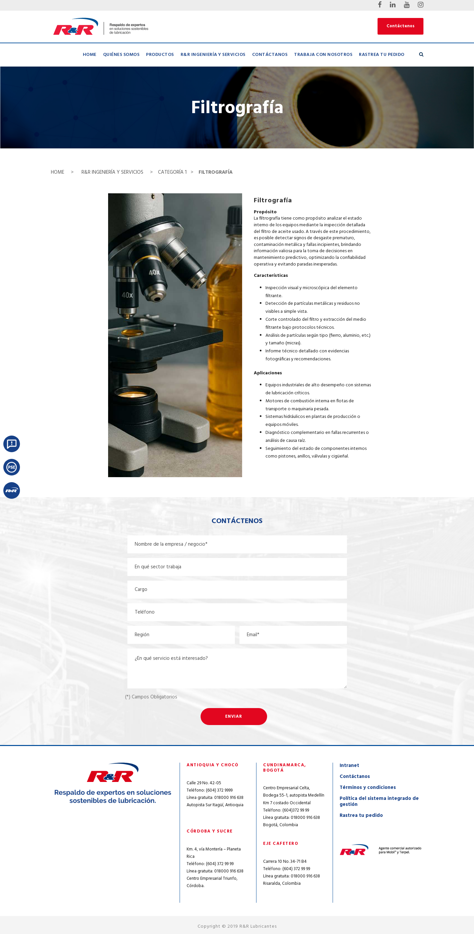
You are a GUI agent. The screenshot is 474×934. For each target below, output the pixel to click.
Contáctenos (400, 26)
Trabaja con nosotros (323, 55)
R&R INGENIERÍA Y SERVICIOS (112, 172)
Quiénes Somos (121, 55)
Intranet (349, 766)
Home (89, 55)
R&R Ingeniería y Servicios (213, 55)
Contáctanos (270, 55)
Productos (160, 55)
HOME (58, 172)
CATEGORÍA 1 (172, 172)
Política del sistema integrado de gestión (379, 802)
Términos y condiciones (368, 788)
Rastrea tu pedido (381, 55)
